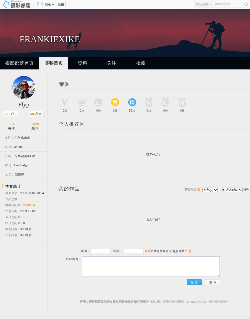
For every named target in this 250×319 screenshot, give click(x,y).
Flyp (23, 104)
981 (11, 124)
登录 (48, 4)
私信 (38, 114)
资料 (82, 63)
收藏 (140, 63)
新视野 (19, 174)
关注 (111, 63)
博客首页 (53, 63)
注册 (61, 4)
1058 (35, 124)
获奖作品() (192, 189)
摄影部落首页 (19, 63)
